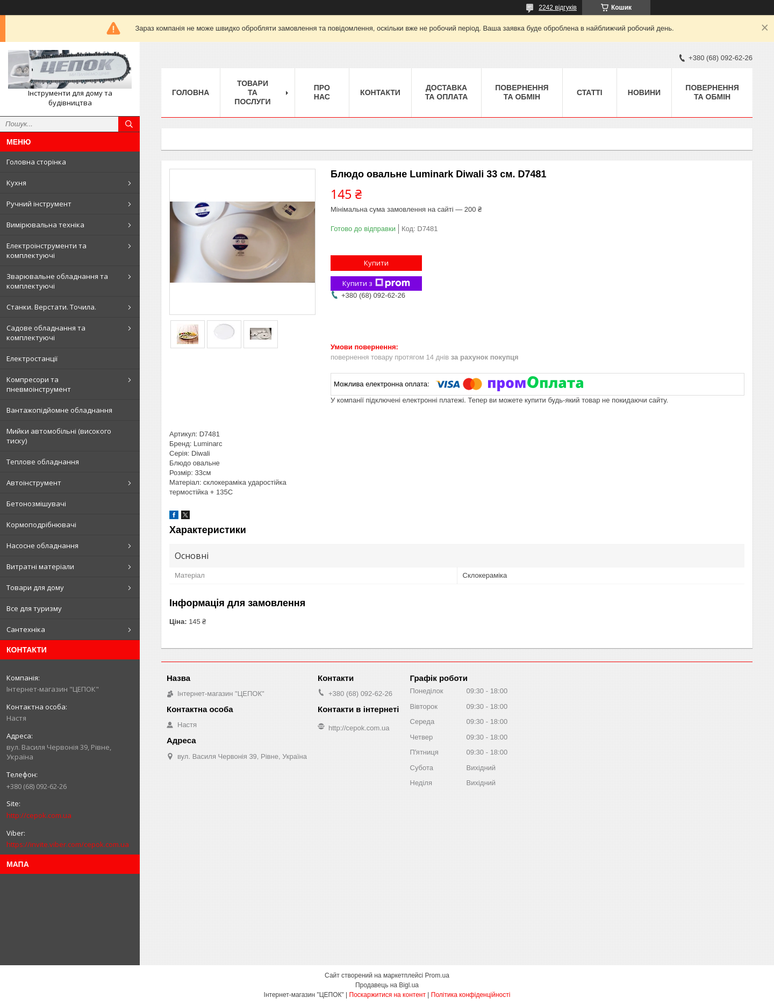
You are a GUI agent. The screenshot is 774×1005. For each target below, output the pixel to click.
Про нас (322, 92)
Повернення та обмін (521, 92)
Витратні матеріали (40, 566)
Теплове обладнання (42, 461)
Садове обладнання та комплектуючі (45, 332)
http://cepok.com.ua (38, 815)
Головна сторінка (36, 162)
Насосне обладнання (42, 545)
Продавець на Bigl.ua (387, 985)
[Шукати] (129, 124)
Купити (376, 263)
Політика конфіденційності (471, 995)
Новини (644, 92)
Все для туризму (34, 608)
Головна (190, 92)
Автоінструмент (33, 482)
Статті (590, 92)
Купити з (376, 283)
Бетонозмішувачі (36, 503)
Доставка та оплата (446, 92)
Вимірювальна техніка (45, 224)
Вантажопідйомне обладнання (59, 410)
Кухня (16, 183)
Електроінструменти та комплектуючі (46, 250)
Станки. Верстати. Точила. (51, 307)
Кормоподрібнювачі (41, 524)
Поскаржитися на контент (387, 995)
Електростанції (32, 358)
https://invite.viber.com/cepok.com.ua (67, 844)
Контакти (380, 92)
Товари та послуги (252, 92)
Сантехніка (25, 629)
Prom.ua (437, 975)
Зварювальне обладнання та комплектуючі (57, 281)
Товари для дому (35, 587)
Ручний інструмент (38, 204)
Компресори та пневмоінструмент (38, 384)
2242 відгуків (558, 7)
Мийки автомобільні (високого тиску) (58, 436)
